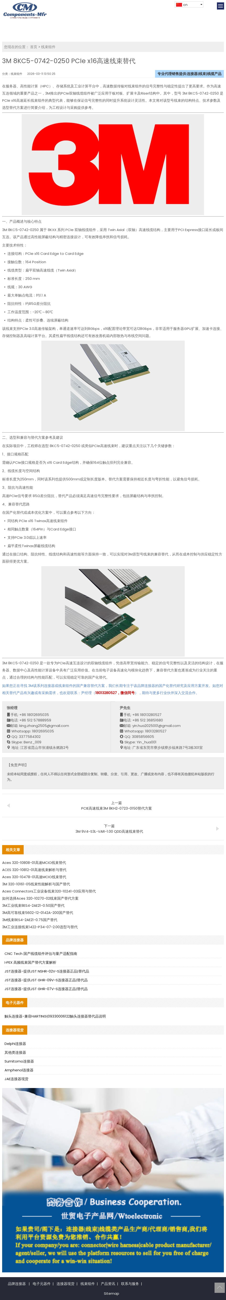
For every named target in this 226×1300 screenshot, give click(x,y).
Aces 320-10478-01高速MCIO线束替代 (34, 876)
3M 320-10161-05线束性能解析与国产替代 (36, 884)
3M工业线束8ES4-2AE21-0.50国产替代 (33, 905)
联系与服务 (130, 1283)
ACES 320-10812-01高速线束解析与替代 (34, 869)
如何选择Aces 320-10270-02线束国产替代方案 (40, 898)
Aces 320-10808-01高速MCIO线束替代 (34, 862)
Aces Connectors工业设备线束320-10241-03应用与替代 (49, 891)
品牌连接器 (17, 1283)
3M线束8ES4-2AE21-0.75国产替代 (29, 919)
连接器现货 (66, 1283)
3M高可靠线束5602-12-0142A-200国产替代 (37, 912)
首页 (33, 46)
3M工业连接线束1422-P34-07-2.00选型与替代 (40, 926)
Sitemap (111, 1293)
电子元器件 (42, 1283)
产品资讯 (108, 1283)
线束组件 (48, 46)
